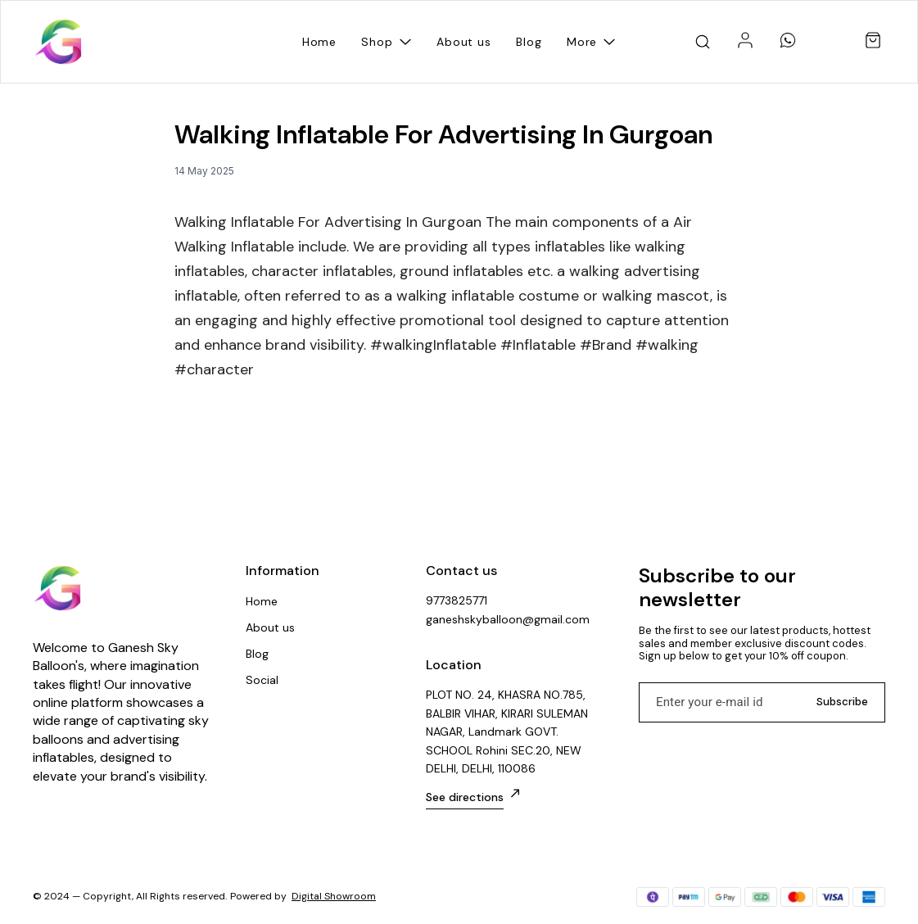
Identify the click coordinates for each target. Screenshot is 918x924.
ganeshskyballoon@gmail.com (508, 619)
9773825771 (456, 600)
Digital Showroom (334, 896)
